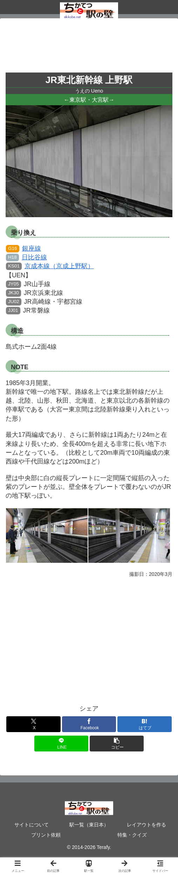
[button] (117, 743)
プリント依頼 (46, 835)
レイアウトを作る (146, 824)
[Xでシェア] (33, 724)
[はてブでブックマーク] (144, 724)
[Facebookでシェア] (89, 724)
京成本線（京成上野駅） (50, 266)
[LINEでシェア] (61, 743)
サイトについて (31, 824)
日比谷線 (26, 257)
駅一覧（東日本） (89, 824)
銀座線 (23, 248)
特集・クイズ (132, 835)
